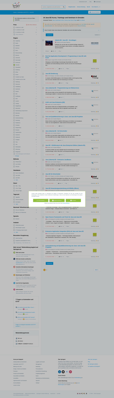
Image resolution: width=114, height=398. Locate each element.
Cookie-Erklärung (66, 203)
